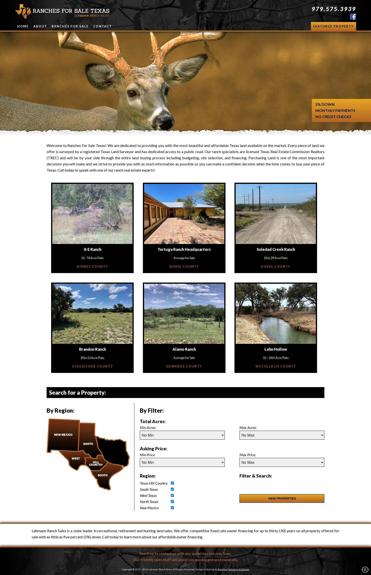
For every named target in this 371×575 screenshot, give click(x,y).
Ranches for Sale (70, 26)
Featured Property (333, 26)
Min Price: (147, 454)
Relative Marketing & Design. (233, 569)
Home (23, 26)
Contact (102, 26)
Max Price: (247, 454)
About (40, 26)
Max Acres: (247, 427)
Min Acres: (148, 427)
